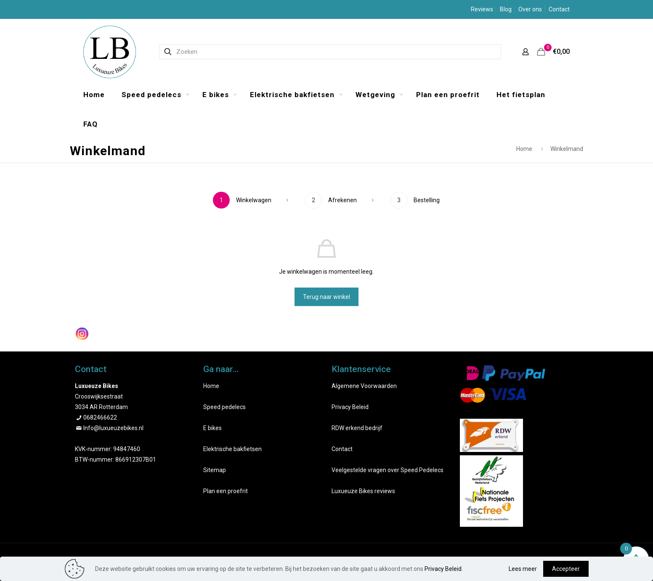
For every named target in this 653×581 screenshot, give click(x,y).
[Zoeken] (330, 51)
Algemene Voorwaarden (364, 386)
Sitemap (214, 470)
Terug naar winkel (326, 296)
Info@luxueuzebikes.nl (113, 428)
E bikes (212, 428)
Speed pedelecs (224, 407)
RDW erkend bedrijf (357, 428)
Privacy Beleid (350, 407)
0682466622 (100, 417)
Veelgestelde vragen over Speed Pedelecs (387, 470)
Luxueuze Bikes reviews (363, 491)
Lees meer (523, 568)
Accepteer (566, 568)
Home (524, 148)
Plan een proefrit (225, 491)
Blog (506, 9)
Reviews (482, 9)
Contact (559, 9)
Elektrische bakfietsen (232, 449)
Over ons (530, 9)
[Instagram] (82, 333)
